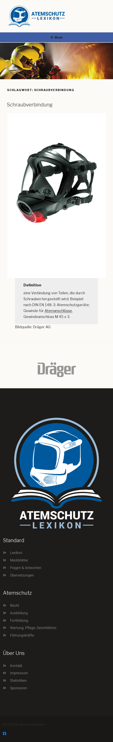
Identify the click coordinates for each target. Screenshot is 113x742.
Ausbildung (19, 613)
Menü (56, 37)
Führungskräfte (22, 635)
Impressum (19, 673)
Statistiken (18, 680)
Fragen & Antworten (25, 568)
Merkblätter (19, 560)
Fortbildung (19, 620)
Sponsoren (18, 688)
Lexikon (16, 553)
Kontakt (16, 666)
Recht (14, 605)
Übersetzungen (22, 575)
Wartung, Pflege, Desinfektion (33, 628)
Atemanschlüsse (58, 311)
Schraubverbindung (30, 105)
